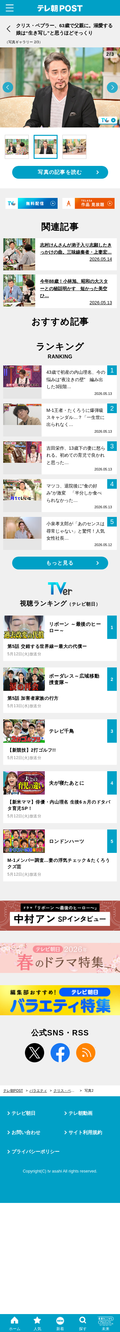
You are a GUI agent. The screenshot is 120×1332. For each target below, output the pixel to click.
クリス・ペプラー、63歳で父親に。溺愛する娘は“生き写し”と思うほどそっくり (67, 1090)
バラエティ (38, 1090)
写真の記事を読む (60, 172)
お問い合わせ (26, 1132)
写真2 (88, 1090)
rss (85, 1052)
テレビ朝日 (24, 1113)
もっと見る (60, 563)
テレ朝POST (60, 8)
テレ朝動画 (80, 1113)
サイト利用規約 (85, 1132)
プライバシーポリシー (36, 1151)
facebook (60, 1052)
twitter (34, 1052)
